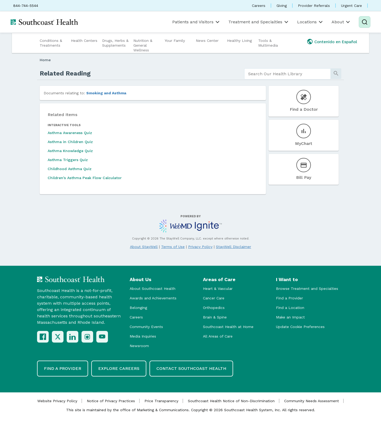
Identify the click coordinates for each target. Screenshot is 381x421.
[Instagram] (87, 337)
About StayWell (144, 247)
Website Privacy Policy (57, 401)
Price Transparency (161, 401)
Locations (310, 22)
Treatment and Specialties (258, 22)
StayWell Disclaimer (233, 247)
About (341, 22)
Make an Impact (290, 317)
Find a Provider (289, 298)
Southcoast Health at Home (228, 327)
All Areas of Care (218, 336)
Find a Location (290, 307)
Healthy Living (239, 40)
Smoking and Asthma (106, 93)
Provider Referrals (314, 5)
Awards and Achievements (153, 298)
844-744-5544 (25, 5)
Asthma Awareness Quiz (70, 133)
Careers (258, 5)
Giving (281, 5)
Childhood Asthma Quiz (70, 169)
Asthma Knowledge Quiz (70, 151)
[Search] (364, 22)
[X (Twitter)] (58, 337)
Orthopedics (214, 307)
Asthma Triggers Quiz (68, 160)
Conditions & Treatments (51, 42)
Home (45, 60)
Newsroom (139, 346)
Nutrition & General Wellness (142, 45)
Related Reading (65, 73)
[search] (287, 73)
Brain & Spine (215, 317)
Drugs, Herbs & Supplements (115, 42)
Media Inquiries (143, 336)
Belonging (138, 307)
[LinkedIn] (72, 337)
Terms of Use (173, 247)
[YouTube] (102, 337)
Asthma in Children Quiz (70, 142)
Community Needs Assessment (311, 401)
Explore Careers (118, 368)
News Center (207, 40)
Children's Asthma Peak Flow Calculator (85, 178)
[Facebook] (43, 337)
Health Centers (84, 40)
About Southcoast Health (152, 288)
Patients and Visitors (196, 22)
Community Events (146, 327)
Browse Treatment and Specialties (307, 288)
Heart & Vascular (218, 288)
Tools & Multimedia (268, 42)
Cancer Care (213, 298)
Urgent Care (351, 5)
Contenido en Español (335, 41)
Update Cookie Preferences (300, 327)
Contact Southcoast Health (191, 368)
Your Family (175, 40)
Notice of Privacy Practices (111, 401)
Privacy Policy (200, 247)
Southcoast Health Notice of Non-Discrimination (231, 401)
